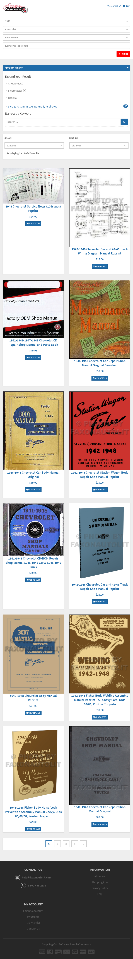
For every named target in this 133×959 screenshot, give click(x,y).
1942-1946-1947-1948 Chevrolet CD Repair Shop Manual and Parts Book (33, 342)
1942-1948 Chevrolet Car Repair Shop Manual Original (99, 809)
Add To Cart (33, 223)
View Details (100, 378)
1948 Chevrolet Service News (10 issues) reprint (33, 208)
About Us (99, 876)
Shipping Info (100, 882)
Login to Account (33, 911)
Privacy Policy (100, 888)
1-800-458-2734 (37, 885)
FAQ (99, 894)
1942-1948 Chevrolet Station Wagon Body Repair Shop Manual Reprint (99, 474)
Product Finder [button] (13, 67)
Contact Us (33, 928)
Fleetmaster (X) (17, 90)
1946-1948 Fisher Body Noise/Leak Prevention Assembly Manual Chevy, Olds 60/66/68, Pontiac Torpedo (33, 811)
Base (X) (13, 97)
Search (123, 54)
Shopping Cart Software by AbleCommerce (66, 944)
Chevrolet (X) (15, 83)
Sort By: (73, 137)
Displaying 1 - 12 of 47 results (23, 153)
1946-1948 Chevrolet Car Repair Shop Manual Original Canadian (99, 363)
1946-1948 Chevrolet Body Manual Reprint (33, 698)
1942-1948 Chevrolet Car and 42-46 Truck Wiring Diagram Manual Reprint (100, 251)
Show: (7, 137)
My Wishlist (33, 922)
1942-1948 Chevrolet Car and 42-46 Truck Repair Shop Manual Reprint (100, 586)
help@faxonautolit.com (37, 877)
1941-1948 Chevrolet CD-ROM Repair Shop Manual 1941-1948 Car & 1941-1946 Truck (33, 562)
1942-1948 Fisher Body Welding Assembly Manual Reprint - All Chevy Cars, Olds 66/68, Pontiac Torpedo (99, 699)
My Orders (33, 916)
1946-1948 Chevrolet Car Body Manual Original (33, 474)
